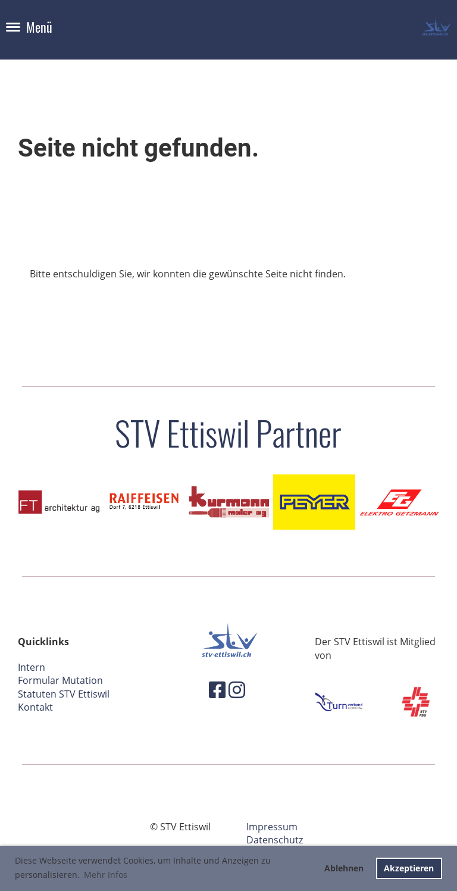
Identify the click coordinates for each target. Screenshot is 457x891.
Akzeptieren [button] (409, 868)
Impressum (272, 826)
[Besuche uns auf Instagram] (236, 689)
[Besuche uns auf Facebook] (217, 689)
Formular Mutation (60, 680)
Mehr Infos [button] (105, 874)
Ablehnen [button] (344, 868)
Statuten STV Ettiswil (63, 694)
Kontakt (35, 707)
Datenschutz (274, 839)
